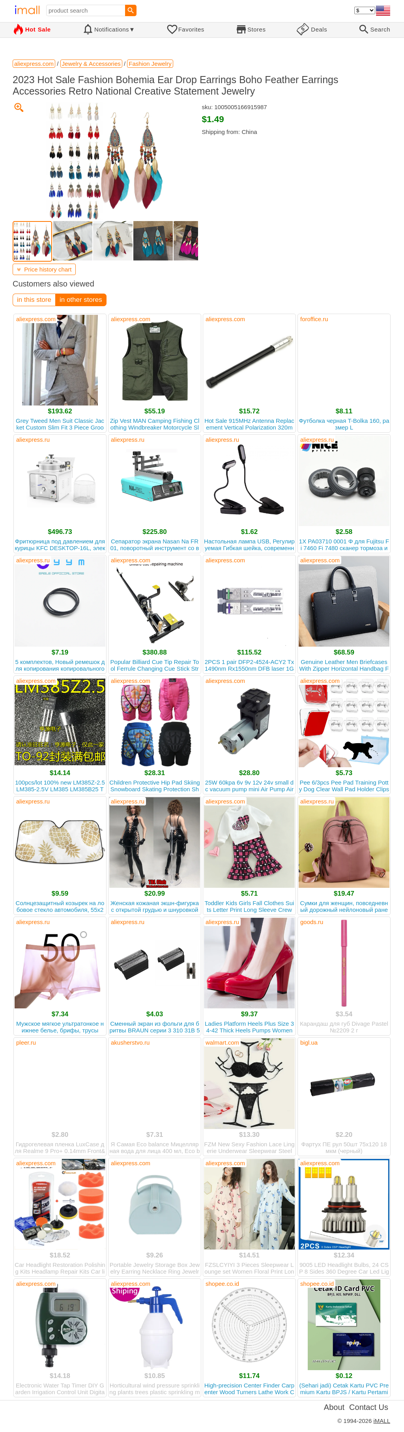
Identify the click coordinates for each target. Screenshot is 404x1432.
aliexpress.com (36, 319)
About (334, 1407)
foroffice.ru (314, 319)
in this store (34, 299)
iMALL (381, 1420)
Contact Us (368, 1407)
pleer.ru (26, 1042)
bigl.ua (309, 1042)
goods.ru (311, 922)
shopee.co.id (222, 1283)
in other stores (81, 299)
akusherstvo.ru (130, 1042)
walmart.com (222, 1042)
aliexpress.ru (33, 439)
